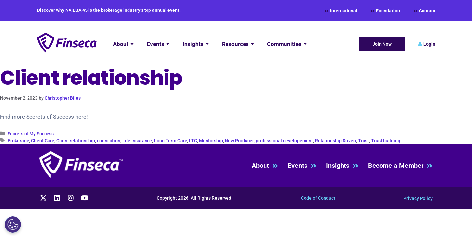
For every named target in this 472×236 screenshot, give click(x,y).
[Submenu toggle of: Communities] (305, 44)
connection (108, 140)
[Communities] (287, 44)
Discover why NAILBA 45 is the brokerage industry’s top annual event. (109, 10)
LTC (193, 140)
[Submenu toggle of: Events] (167, 44)
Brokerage (18, 140)
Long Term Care (170, 140)
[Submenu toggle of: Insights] (207, 44)
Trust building (385, 140)
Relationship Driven (335, 140)
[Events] (158, 44)
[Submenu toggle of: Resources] (252, 44)
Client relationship (75, 140)
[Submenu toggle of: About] (132, 44)
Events (302, 165)
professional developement (284, 140)
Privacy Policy (418, 198)
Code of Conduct (318, 198)
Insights (342, 165)
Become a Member (400, 165)
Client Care (42, 140)
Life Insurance (137, 140)
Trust (363, 140)
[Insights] (195, 44)
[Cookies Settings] (13, 224)
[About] (123, 44)
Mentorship (211, 140)
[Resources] (238, 44)
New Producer (239, 140)
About (265, 165)
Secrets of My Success (31, 133)
